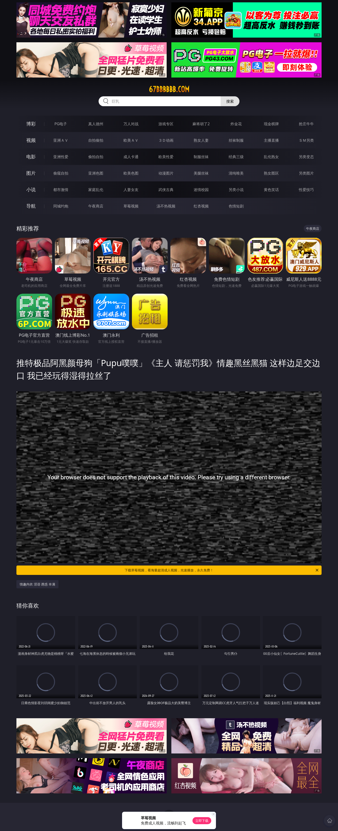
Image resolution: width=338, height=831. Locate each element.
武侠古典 (165, 189)
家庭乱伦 (95, 189)
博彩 (31, 124)
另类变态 (306, 156)
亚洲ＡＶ (60, 140)
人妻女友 (130, 189)
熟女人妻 (201, 140)
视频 (31, 140)
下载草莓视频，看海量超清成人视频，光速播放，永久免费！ (222, 570)
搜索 (230, 101)
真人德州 (95, 123)
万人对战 (130, 123)
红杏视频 (201, 206)
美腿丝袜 (201, 173)
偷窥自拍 (60, 173)
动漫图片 (165, 173)
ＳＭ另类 (306, 140)
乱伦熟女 (271, 156)
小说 (31, 189)
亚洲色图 (95, 173)
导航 (31, 206)
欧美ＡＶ (130, 140)
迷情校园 (201, 189)
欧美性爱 (165, 156)
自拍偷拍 (95, 140)
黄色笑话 (271, 189)
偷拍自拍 (95, 156)
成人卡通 (130, 156)
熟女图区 (271, 173)
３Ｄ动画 (165, 140)
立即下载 (201, 820)
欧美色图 (130, 173)
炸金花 (236, 123)
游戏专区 (165, 123)
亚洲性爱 (60, 156)
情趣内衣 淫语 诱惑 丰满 (37, 584)
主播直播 (271, 140)
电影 (31, 156)
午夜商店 (95, 206)
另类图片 (306, 173)
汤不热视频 (166, 206)
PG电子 (60, 123)
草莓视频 (130, 206)
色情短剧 (236, 206)
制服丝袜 (201, 156)
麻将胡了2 (201, 123)
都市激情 (60, 189)
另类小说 (236, 189)
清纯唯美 (236, 173)
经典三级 (236, 156)
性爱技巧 (306, 189)
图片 (31, 173)
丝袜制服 (236, 140)
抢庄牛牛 (306, 123)
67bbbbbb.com (169, 89)
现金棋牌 (271, 123)
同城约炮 (60, 206)
